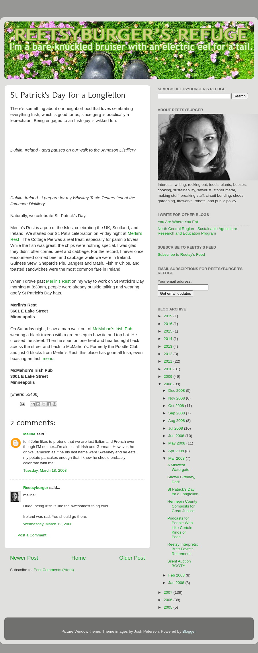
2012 (168, 354)
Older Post (132, 558)
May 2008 (177, 443)
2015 (168, 331)
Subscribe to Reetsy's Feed (181, 254)
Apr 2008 (176, 451)
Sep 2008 (177, 413)
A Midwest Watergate (178, 467)
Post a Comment (31, 535)
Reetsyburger (35, 487)
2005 (168, 607)
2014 (168, 339)
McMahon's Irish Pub (112, 328)
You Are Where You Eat (178, 222)
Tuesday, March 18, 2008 (45, 470)
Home (78, 558)
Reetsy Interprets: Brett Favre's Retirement (182, 549)
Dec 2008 (177, 390)
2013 (168, 346)
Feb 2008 (177, 575)
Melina (29, 434)
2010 (168, 369)
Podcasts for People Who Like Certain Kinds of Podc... (180, 527)
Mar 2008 (177, 458)
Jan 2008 (176, 583)
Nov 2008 (177, 398)
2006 (168, 600)
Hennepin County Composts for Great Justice (182, 506)
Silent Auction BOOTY (179, 563)
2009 (168, 376)
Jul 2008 (176, 428)
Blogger (189, 631)
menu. (48, 358)
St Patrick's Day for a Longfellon (182, 491)
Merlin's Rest (58, 281)
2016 (168, 324)
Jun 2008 (176, 436)
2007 (168, 592)
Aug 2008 (177, 420)
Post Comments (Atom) (54, 570)
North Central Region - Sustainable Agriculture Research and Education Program (197, 231)
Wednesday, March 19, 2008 (47, 524)
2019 (168, 316)
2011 (168, 361)
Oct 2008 (176, 406)
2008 (168, 384)
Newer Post (24, 558)
